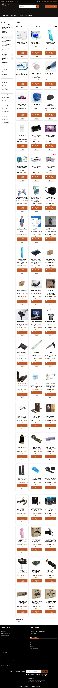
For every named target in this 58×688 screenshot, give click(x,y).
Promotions (3, 631)
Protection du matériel (6, 48)
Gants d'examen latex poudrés (50, 384)
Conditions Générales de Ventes (37, 631)
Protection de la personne (6, 45)
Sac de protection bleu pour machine (36, 322)
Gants (5, 52)
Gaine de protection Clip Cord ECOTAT (36, 354)
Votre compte (34, 637)
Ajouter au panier (21, 53)
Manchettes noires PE (50, 570)
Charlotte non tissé (36, 74)
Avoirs (31, 644)
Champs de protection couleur (50, 106)
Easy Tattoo (6, 97)
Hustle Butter (6, 111)
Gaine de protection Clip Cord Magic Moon (22, 509)
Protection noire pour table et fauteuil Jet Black (50, 416)
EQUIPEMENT (28, 15)
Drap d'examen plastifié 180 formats (22, 261)
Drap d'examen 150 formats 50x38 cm (36, 43)
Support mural (22, 135)
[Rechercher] (29, 6)
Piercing (46, 12)
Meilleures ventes (5, 635)
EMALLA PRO (6, 105)
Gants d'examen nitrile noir (50, 136)
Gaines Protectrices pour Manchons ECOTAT (50, 354)
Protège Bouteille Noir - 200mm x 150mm (50, 602)
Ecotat (4, 100)
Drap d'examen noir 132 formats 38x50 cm (36, 261)
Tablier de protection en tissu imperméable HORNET (22, 447)
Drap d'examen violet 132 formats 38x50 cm (50, 447)
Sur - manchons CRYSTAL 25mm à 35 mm (50, 509)
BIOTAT (5, 82)
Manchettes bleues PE (50, 74)
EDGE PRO (5, 103)
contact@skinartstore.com (38, 683)
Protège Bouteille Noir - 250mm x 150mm (36, 602)
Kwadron (5, 119)
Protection (5, 15)
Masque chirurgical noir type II (50, 199)
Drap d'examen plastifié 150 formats (50, 44)
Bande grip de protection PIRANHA (22, 106)
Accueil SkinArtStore (5, 24)
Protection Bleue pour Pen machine (36, 477)
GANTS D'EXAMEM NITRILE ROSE (22, 539)
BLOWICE (5, 85)
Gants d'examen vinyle (36, 167)
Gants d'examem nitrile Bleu (50, 167)
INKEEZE (5, 116)
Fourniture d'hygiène (17, 15)
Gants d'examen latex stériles (22, 43)
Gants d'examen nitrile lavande (22, 167)
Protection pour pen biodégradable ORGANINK (50, 540)
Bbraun (5, 80)
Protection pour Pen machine (22, 415)
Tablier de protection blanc (22, 229)
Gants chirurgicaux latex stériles (22, 75)
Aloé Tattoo (6, 74)
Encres (11, 12)
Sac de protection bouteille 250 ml (22, 291)
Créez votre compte (52, 1)
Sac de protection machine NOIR (22, 353)
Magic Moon (6, 122)
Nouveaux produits (5, 633)
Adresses (32, 646)
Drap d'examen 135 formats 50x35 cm (36, 198)
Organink (5, 125)
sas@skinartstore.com (9, 665)
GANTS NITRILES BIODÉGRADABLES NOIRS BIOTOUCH (36, 571)
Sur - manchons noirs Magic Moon (36, 508)
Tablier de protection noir (50, 229)
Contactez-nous (33, 633)
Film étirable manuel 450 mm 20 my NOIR (22, 385)
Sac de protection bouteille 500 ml (50, 260)
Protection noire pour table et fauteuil (36, 292)
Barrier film (36, 104)
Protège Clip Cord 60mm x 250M (36, 539)
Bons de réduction (34, 648)
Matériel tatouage (36, 12)
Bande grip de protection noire (50, 477)
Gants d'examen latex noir (36, 136)
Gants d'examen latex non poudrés (22, 198)
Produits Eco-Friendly (5, 59)
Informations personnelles (36, 640)
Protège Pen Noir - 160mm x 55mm (22, 601)
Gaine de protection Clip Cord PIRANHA (50, 292)
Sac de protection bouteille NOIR (50, 322)
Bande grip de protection (36, 446)
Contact (2, 1)
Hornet (5, 108)
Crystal (5, 92)
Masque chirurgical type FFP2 (36, 230)
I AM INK (5, 114)
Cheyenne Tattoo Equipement (6, 88)
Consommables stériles (22, 12)
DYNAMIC (5, 94)
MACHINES (4, 12)
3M (4, 71)
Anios (4, 77)
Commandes (33, 642)
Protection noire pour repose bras (22, 322)
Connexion (44, 1)
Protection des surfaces (6, 41)
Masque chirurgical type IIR (36, 384)
